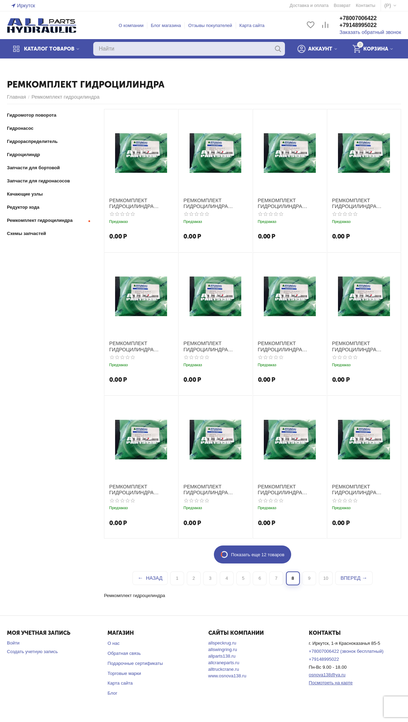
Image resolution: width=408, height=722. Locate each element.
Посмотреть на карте (331, 682)
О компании (134, 25)
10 (325, 577)
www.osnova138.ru (227, 675)
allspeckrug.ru (222, 642)
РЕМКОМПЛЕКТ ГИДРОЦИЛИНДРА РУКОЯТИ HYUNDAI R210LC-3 (140, 346)
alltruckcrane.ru (223, 668)
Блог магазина (169, 25)
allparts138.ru (222, 655)
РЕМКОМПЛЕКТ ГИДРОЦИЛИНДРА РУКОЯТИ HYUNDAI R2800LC (289, 489)
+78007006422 (364, 18)
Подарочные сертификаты (135, 663)
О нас (113, 643)
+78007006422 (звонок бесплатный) (346, 650)
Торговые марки (124, 673)
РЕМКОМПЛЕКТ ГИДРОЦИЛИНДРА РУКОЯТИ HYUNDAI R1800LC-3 (214, 203)
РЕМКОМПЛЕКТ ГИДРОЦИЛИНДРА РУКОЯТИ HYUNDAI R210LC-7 (214, 346)
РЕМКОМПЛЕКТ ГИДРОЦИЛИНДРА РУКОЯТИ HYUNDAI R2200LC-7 (363, 346)
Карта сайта (255, 25)
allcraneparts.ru (224, 662)
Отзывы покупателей (213, 25)
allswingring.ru (222, 649)
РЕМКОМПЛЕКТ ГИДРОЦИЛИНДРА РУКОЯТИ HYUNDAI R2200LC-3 (289, 346)
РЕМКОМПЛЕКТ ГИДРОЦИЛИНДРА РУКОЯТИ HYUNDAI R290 (363, 489)
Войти (13, 642)
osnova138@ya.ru (327, 674)
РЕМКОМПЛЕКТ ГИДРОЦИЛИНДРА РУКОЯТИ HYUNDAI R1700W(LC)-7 (140, 203)
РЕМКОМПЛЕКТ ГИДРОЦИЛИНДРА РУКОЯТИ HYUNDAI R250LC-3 (140, 489)
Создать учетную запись (32, 651)
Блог (112, 692)
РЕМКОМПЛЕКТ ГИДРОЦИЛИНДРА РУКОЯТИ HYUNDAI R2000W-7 (363, 203)
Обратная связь (124, 653)
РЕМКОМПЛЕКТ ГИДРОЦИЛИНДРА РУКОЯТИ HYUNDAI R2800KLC (214, 489)
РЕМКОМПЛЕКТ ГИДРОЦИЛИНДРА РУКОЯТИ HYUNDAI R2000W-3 (289, 203)
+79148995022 (364, 25)
